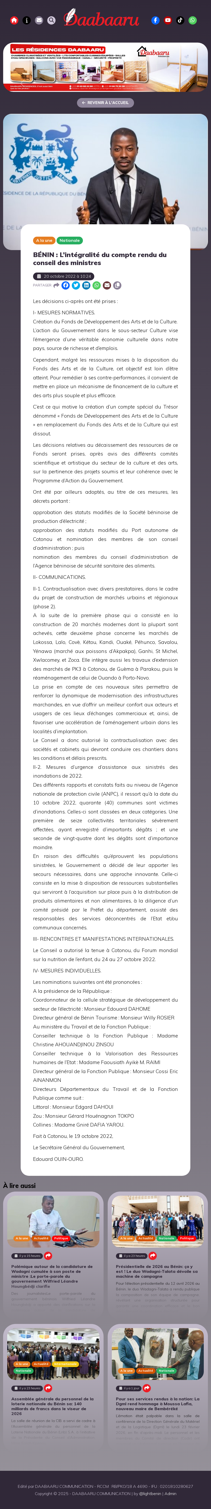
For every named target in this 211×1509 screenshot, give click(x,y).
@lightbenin (150, 1493)
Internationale (65, 1364)
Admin (170, 1493)
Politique (61, 1238)
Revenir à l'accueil (105, 102)
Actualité (41, 1238)
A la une (44, 240)
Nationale (70, 240)
